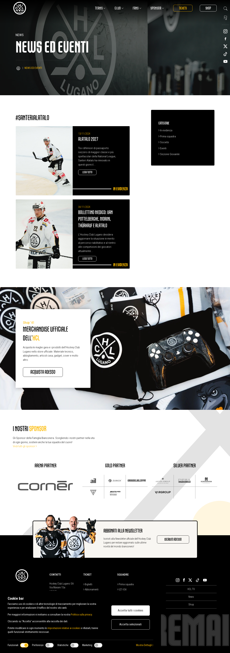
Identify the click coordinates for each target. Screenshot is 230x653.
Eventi (162, 148)
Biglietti (87, 584)
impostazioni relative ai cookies (64, 628)
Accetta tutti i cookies (130, 610)
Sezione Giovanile (169, 154)
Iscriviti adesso (173, 539)
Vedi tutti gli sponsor (25, 446)
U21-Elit (122, 589)
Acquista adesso (42, 372)
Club (119, 8)
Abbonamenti (91, 589)
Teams (100, 8)
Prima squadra (167, 136)
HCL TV (191, 589)
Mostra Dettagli (144, 645)
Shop (208, 8)
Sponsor (157, 8)
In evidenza (165, 130)
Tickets (183, 8)
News (191, 596)
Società (163, 142)
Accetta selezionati (130, 624)
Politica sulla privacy (81, 614)
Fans (137, 8)
